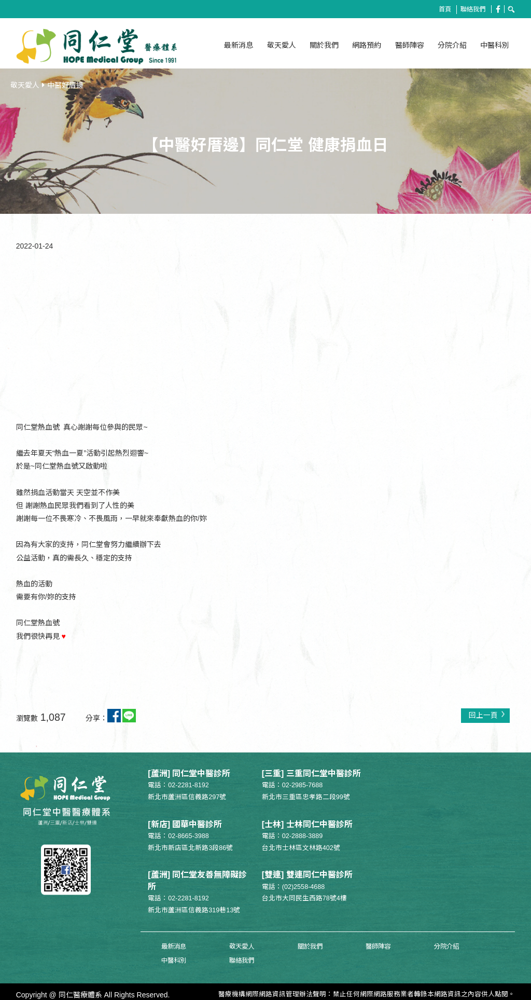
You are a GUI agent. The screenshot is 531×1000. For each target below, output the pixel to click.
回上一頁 (487, 712)
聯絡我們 (471, 9)
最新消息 (238, 45)
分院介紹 (452, 45)
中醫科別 (494, 45)
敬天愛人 (281, 45)
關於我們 (324, 45)
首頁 (442, 9)
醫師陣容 (409, 45)
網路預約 (366, 45)
